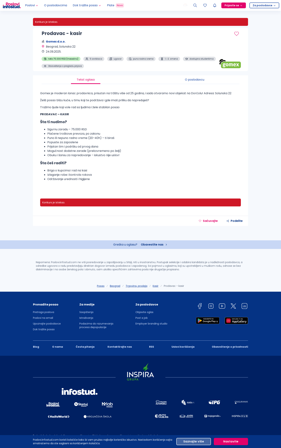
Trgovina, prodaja (136, 286)
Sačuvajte (208, 221)
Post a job (141, 318)
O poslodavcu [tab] (194, 80)
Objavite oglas (144, 312)
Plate (115, 5)
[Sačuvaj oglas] (236, 34)
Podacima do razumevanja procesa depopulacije (96, 325)
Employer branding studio (151, 323)
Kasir (155, 286)
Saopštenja (86, 312)
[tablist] (140, 79)
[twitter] (233, 306)
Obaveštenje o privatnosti (230, 347)
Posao (100, 286)
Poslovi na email (43, 318)
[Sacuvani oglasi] (205, 5)
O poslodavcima (55, 5)
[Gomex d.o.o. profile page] (230, 59)
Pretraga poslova (43, 312)
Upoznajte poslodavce (47, 323)
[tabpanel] (140, 137)
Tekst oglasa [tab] (86, 80)
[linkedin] (244, 306)
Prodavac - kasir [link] (174, 286)
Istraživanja (86, 318)
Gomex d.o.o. (55, 41)
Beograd (115, 286)
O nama (57, 347)
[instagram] (211, 306)
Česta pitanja (85, 347)
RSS (151, 347)
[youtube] (222, 306)
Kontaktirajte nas (120, 347)
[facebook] (199, 306)
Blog (36, 347)
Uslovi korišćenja (183, 347)
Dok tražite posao (44, 329)
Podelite (234, 221)
